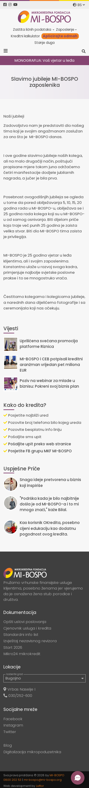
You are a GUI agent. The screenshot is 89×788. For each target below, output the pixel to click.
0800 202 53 (12, 780)
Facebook (12, 719)
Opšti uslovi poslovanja (24, 621)
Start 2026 (12, 647)
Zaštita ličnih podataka (32, 29)
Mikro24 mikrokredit (21, 653)
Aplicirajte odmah (60, 36)
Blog (7, 745)
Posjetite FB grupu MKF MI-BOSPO (37, 451)
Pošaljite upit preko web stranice (37, 444)
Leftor (40, 786)
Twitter (9, 731)
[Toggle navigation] (7, 51)
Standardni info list (20, 634)
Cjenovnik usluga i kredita (27, 628)
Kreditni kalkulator (25, 36)
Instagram (13, 725)
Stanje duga (44, 42)
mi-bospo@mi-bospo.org (43, 780)
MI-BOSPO (57, 775)
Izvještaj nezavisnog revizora (30, 641)
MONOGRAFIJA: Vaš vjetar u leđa (44, 60)
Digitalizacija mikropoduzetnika (32, 752)
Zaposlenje (65, 29)
